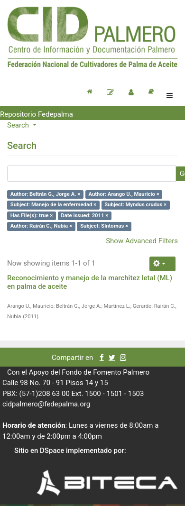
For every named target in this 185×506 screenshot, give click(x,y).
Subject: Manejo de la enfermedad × (53, 205)
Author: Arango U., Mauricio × (123, 194)
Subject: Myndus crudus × (135, 205)
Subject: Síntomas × (104, 226)
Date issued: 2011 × (84, 215)
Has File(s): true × (31, 215)
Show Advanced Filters (142, 241)
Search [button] (19, 125)
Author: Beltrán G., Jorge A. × (45, 194)
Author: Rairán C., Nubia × (41, 226)
